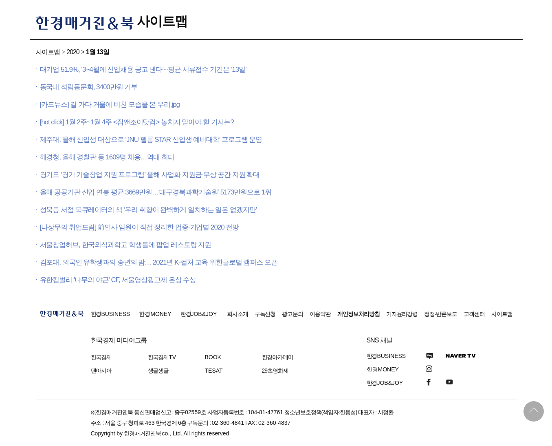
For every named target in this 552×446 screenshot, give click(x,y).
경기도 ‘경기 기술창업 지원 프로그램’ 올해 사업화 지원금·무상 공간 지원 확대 (150, 175)
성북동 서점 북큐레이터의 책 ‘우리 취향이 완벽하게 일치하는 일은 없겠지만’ (148, 210)
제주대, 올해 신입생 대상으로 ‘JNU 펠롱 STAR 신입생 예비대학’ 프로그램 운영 (151, 140)
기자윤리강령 (402, 314)
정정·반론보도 (440, 314)
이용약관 (320, 314)
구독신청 (265, 314)
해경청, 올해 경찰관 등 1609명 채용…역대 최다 (107, 157)
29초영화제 (275, 370)
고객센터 (474, 314)
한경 (110, 314)
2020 (72, 52)
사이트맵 (162, 21)
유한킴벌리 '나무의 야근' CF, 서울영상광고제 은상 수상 (118, 280)
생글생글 (158, 370)
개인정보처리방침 (358, 314)
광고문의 (292, 314)
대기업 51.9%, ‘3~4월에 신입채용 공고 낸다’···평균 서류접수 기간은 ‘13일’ (143, 69)
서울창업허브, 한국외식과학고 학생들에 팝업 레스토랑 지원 (125, 245)
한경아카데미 (278, 357)
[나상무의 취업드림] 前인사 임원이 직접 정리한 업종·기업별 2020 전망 (139, 227)
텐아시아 (101, 370)
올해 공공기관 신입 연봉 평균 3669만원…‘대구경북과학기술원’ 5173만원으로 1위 (156, 192)
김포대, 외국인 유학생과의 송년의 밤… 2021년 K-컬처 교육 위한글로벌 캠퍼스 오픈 (158, 262)
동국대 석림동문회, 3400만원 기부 (89, 87)
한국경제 (101, 357)
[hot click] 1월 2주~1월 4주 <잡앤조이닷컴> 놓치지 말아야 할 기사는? (137, 122)
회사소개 (237, 314)
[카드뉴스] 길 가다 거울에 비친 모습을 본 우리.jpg (110, 104)
